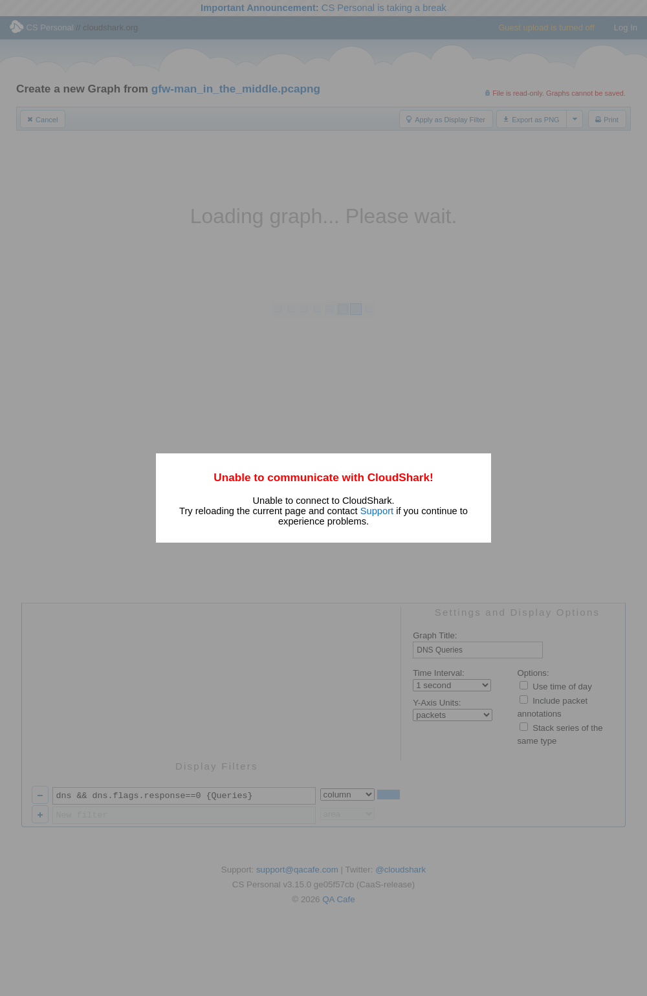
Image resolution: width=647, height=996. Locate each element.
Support (376, 511)
